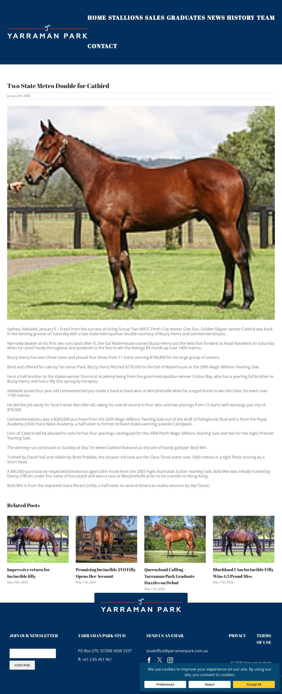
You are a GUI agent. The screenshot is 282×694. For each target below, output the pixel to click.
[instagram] (170, 660)
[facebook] (149, 660)
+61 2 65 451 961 (97, 659)
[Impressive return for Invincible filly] (38, 539)
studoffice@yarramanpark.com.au (177, 650)
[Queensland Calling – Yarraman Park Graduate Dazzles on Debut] (175, 539)
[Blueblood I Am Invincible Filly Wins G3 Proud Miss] (243, 539)
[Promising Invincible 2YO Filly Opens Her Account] (106, 539)
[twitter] (160, 660)
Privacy (237, 635)
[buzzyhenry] (141, 213)
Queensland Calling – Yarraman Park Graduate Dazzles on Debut (169, 576)
